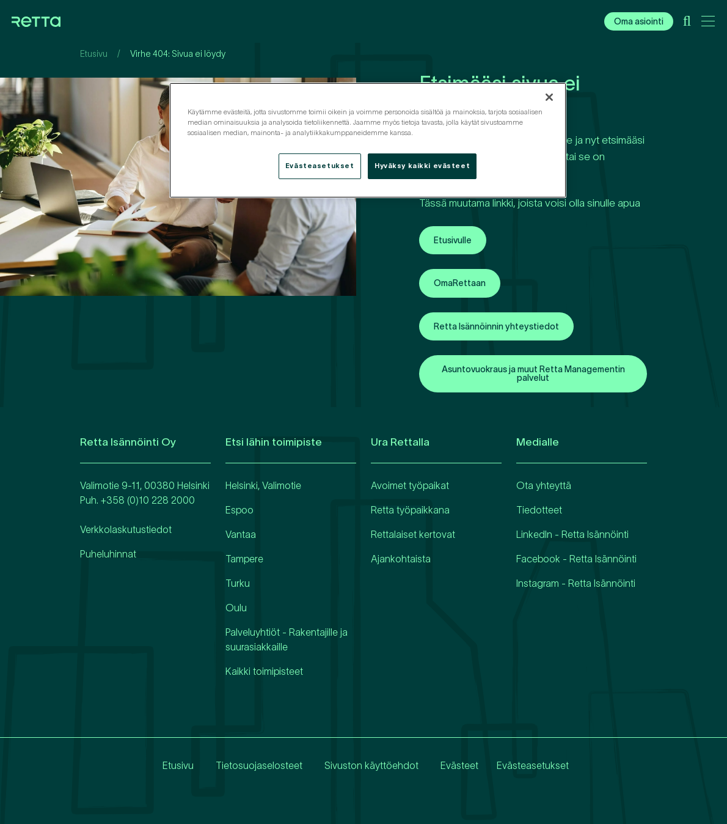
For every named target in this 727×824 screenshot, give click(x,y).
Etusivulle (453, 240)
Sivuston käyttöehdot (368, 765)
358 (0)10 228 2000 (150, 500)
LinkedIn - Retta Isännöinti (572, 534)
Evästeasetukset (533, 765)
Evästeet (456, 765)
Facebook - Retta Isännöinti (576, 558)
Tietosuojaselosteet (255, 765)
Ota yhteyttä (543, 485)
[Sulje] (549, 97)
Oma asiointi (638, 21)
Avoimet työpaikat (410, 485)
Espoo (239, 509)
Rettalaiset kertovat (413, 534)
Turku (237, 583)
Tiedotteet (539, 509)
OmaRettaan (460, 283)
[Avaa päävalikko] (708, 23)
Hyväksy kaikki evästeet (422, 165)
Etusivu (94, 54)
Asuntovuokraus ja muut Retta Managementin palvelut (533, 373)
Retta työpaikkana (410, 509)
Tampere (244, 558)
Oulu (236, 607)
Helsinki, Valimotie (263, 485)
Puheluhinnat (108, 553)
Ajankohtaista (401, 558)
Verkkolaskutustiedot (126, 529)
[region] (367, 140)
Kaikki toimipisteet (264, 671)
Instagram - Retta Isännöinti (575, 583)
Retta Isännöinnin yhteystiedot (496, 326)
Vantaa (240, 534)
